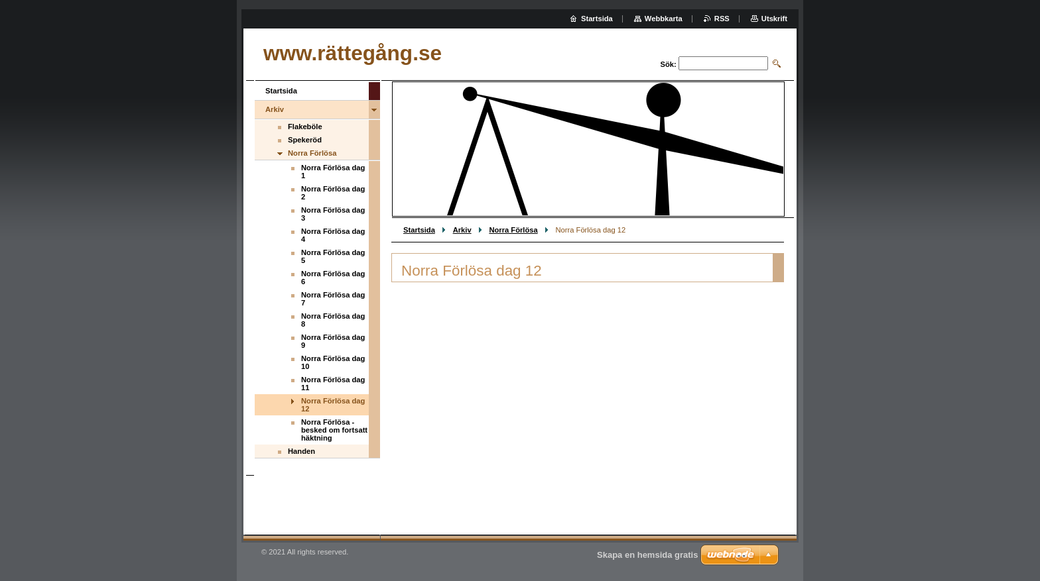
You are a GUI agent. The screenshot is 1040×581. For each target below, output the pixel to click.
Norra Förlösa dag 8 (333, 320)
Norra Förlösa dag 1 (333, 172)
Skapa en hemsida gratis (647, 555)
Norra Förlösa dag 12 (333, 405)
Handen (301, 451)
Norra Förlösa (513, 230)
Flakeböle (305, 127)
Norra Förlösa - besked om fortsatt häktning (334, 430)
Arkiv (462, 230)
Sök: (669, 64)
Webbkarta (663, 19)
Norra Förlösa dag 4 (333, 235)
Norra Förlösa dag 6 (333, 278)
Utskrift (774, 19)
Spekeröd (305, 140)
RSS (722, 19)
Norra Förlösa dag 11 (333, 384)
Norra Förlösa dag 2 (333, 193)
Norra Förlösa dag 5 (333, 256)
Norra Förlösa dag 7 (333, 299)
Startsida (419, 230)
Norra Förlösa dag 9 (333, 341)
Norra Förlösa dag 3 (333, 214)
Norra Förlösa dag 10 (333, 362)
